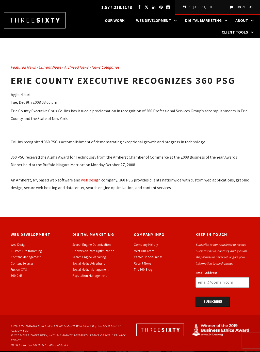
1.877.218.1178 (116, 8)
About (245, 21)
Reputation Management (89, 276)
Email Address (206, 273)
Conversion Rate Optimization (93, 252)
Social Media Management (90, 270)
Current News (50, 68)
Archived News (76, 68)
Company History (146, 245)
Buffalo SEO (107, 326)
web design (91, 180)
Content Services (22, 264)
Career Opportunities (148, 258)
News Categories (105, 68)
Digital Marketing (207, 21)
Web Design (18, 245)
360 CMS (16, 276)
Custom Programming (26, 252)
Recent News (142, 264)
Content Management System (34, 326)
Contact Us (240, 7)
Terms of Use (100, 336)
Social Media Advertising (88, 264)
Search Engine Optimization (91, 245)
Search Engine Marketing (89, 258)
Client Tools (239, 33)
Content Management (26, 258)
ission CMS (19, 270)
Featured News (23, 68)
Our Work (115, 21)
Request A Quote (198, 7)
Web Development (157, 21)
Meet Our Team (144, 252)
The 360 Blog (143, 270)
